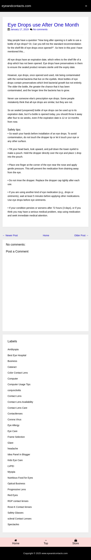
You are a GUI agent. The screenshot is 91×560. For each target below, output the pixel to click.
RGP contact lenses (18, 501)
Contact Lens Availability (20, 402)
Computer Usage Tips (19, 384)
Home (46, 235)
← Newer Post (10, 235)
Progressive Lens (17, 489)
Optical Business (16, 483)
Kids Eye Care (15, 460)
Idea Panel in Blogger (19, 454)
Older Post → (81, 235)
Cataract (12, 367)
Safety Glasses (15, 512)
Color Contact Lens (18, 372)
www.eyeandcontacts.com (55, 553)
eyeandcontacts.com (16, 6)
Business (12, 361)
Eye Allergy (13, 425)
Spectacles (13, 524)
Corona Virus (14, 419)
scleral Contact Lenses (20, 518)
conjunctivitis (14, 390)
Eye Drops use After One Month (43, 25)
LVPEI (11, 466)
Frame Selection (16, 437)
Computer (13, 378)
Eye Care (12, 431)
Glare (10, 442)
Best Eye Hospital (17, 355)
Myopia (11, 471)
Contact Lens (15, 396)
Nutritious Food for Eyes (20, 477)
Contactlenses (15, 413)
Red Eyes (13, 495)
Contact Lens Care (17, 407)
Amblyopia (13, 349)
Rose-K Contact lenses (20, 507)
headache (13, 448)
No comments (40, 29)
